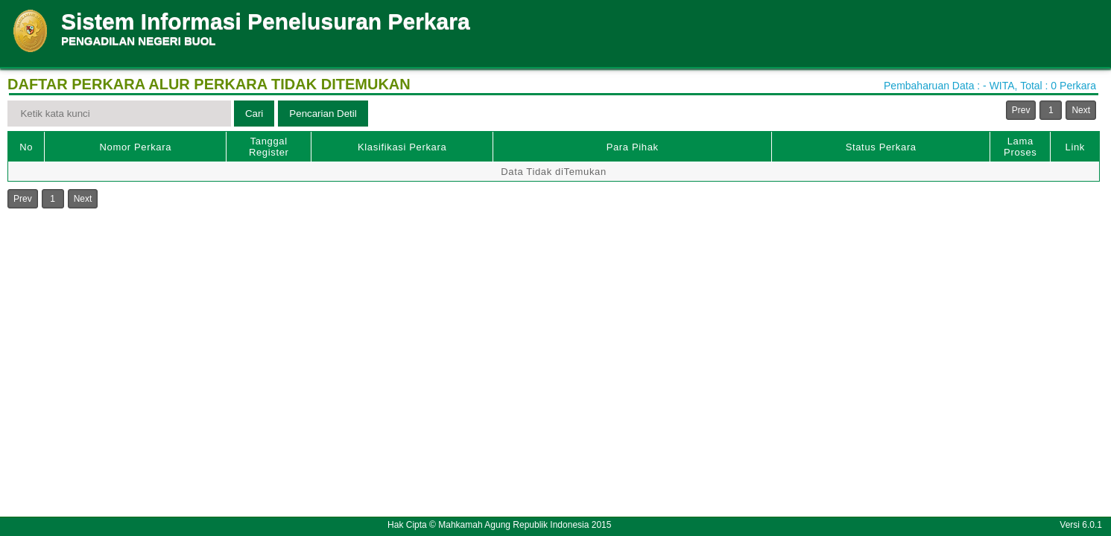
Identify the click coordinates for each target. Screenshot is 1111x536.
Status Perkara (881, 147)
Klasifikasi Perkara (402, 147)
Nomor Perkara (136, 147)
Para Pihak (633, 147)
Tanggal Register (269, 146)
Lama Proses (1020, 146)
